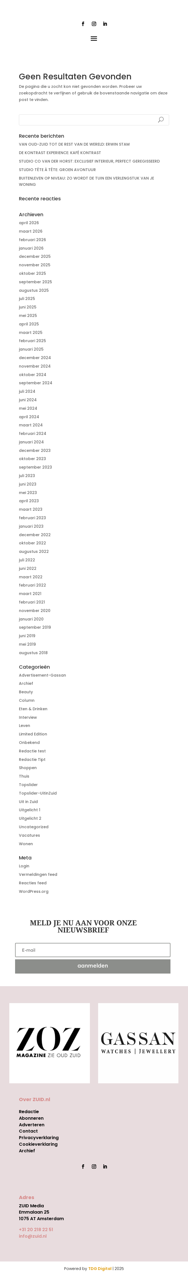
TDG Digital (100, 1268)
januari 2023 (31, 526)
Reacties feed (33, 883)
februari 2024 (32, 433)
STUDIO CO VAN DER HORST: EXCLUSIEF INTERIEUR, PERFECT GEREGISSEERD (89, 161)
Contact (28, 1131)
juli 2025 (27, 298)
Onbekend (29, 742)
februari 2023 (32, 518)
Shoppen (28, 767)
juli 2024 (27, 391)
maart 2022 (30, 577)
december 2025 (35, 256)
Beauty (26, 692)
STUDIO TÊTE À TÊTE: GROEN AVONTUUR (57, 169)
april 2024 (29, 417)
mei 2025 (28, 315)
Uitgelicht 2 (30, 818)
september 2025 (35, 282)
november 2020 (34, 610)
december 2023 (35, 450)
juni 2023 (27, 484)
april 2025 (29, 324)
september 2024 (35, 383)
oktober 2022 (32, 543)
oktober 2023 (32, 458)
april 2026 (29, 223)
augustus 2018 (33, 653)
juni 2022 (27, 568)
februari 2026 (32, 240)
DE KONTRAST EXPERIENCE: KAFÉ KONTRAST (60, 152)
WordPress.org (34, 891)
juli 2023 (27, 475)
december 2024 (35, 357)
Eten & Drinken (33, 709)
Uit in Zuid (28, 801)
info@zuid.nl (33, 1236)
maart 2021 (30, 593)
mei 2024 (28, 408)
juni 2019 (27, 636)
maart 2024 (31, 425)
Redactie (29, 1111)
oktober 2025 (32, 273)
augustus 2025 (34, 290)
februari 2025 (32, 340)
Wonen (26, 844)
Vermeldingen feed (38, 874)
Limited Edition (33, 734)
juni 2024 (28, 400)
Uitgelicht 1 (29, 810)
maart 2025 (30, 332)
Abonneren (31, 1118)
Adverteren (31, 1125)
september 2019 (35, 627)
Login (24, 866)
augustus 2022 (34, 551)
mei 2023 (28, 492)
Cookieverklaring (38, 1144)
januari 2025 (31, 349)
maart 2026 (30, 231)
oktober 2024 (32, 374)
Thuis (24, 776)
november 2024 (35, 366)
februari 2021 (32, 602)
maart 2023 (30, 509)
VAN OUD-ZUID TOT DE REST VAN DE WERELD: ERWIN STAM (74, 144)
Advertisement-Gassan (42, 675)
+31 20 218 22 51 (36, 1229)
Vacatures (29, 835)
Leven (24, 725)
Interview (28, 717)
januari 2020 (31, 619)
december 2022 (35, 535)
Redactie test (32, 751)
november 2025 (34, 265)
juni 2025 (27, 307)
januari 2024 (31, 442)
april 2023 (29, 501)
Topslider (28, 784)
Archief (26, 683)
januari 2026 (31, 248)
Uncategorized (34, 827)
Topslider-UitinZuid (38, 793)
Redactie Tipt (32, 759)
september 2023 (35, 467)
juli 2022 (27, 560)
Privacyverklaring (39, 1137)
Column (27, 700)
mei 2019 (27, 644)
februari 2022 (32, 585)
